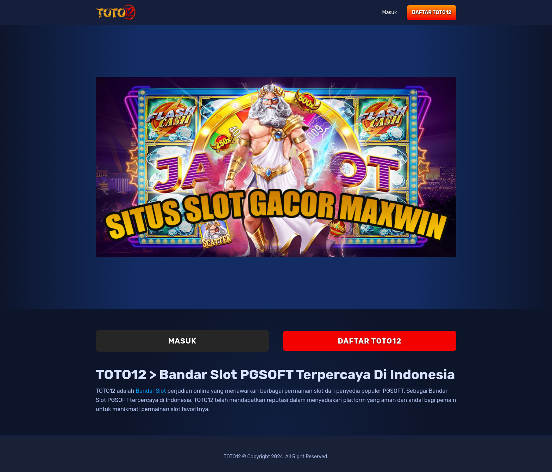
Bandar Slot (151, 391)
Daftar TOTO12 (431, 12)
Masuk (389, 12)
